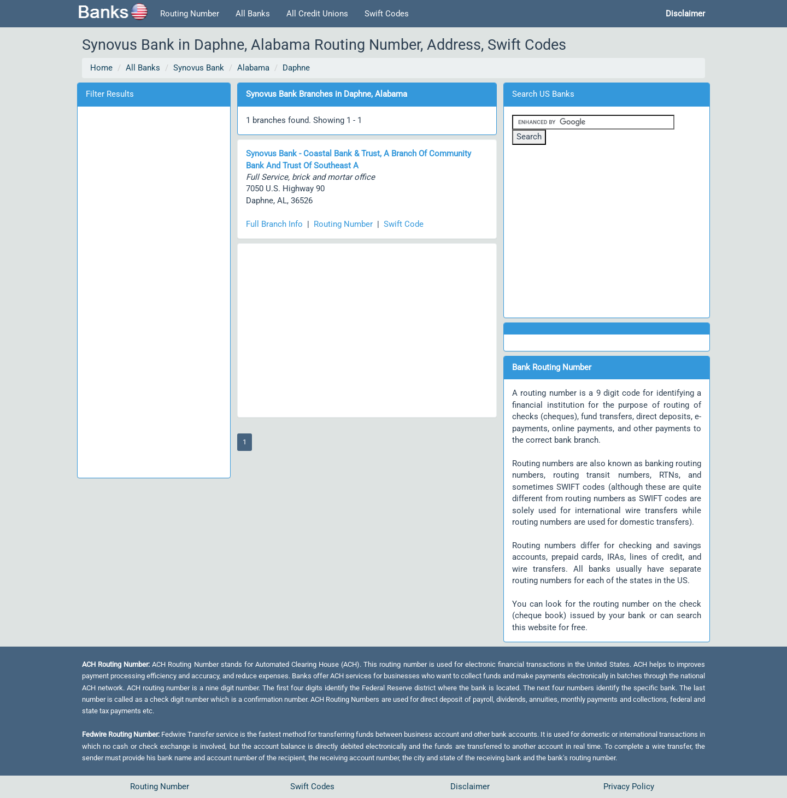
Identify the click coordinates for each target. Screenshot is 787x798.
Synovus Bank (198, 68)
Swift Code (404, 224)
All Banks (253, 14)
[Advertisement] (153, 290)
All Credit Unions (317, 14)
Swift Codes (387, 14)
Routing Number (189, 14)
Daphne (296, 68)
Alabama (253, 68)
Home (101, 68)
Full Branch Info (274, 224)
